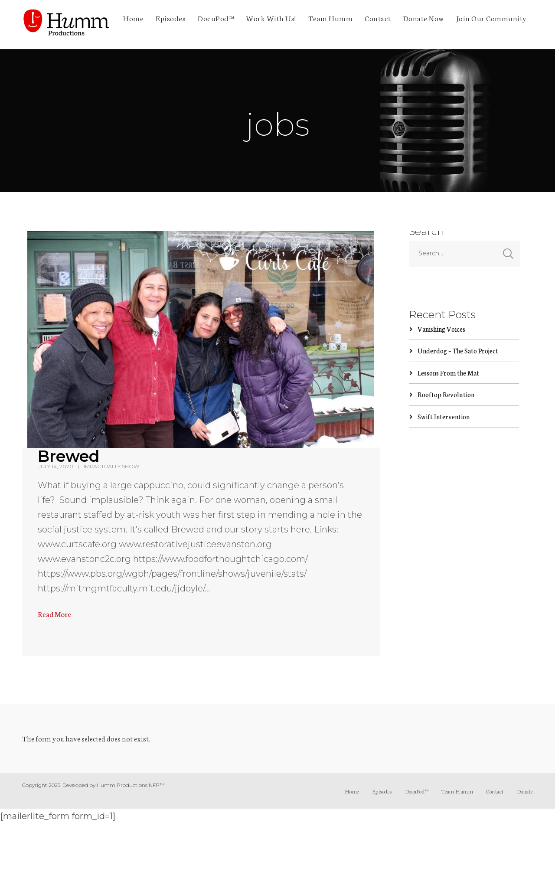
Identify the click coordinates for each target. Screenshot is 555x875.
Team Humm (330, 18)
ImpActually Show (111, 466)
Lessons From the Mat (448, 372)
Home (133, 18)
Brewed (69, 456)
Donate (525, 791)
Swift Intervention (444, 416)
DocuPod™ (216, 18)
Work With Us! (271, 18)
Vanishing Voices (441, 328)
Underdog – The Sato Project (458, 350)
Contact (378, 18)
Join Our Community (491, 18)
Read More (54, 614)
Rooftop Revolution (446, 394)
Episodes (171, 18)
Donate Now (423, 18)
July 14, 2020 (55, 466)
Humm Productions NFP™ (131, 785)
